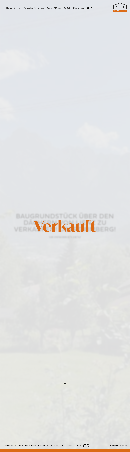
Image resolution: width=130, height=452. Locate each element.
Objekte (18, 8)
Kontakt (67, 8)
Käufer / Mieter (54, 8)
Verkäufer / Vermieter (34, 8)
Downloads (78, 8)
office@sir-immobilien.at (73, 445)
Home (9, 8)
